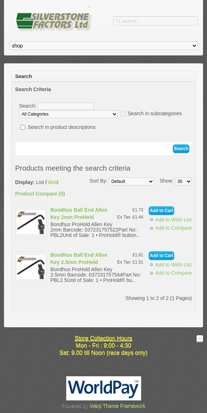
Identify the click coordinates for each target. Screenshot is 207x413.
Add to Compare (173, 228)
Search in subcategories (155, 113)
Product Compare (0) (40, 194)
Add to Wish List (173, 220)
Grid (53, 182)
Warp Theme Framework (117, 406)
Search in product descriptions (61, 127)
